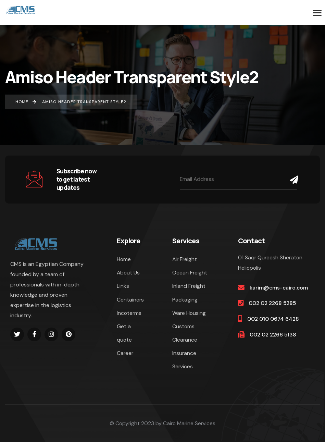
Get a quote (124, 333)
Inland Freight (188, 286)
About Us (128, 272)
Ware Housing (189, 313)
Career (125, 353)
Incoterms (129, 313)
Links (123, 286)
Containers (130, 299)
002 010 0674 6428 (273, 318)
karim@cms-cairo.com (279, 287)
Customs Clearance (184, 333)
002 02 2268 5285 (272, 303)
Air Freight (184, 259)
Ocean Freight (189, 272)
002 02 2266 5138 (273, 334)
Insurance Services (184, 359)
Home (124, 259)
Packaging (185, 299)
